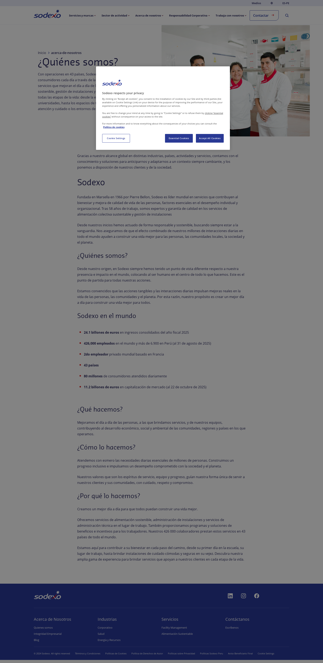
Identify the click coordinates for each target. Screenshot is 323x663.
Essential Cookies (179, 138)
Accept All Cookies (209, 138)
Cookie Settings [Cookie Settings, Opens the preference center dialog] (116, 138)
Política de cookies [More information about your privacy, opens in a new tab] (113, 127)
